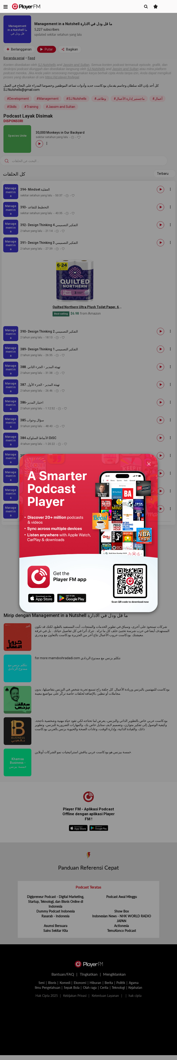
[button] (5, 6)
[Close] (148, 463)
